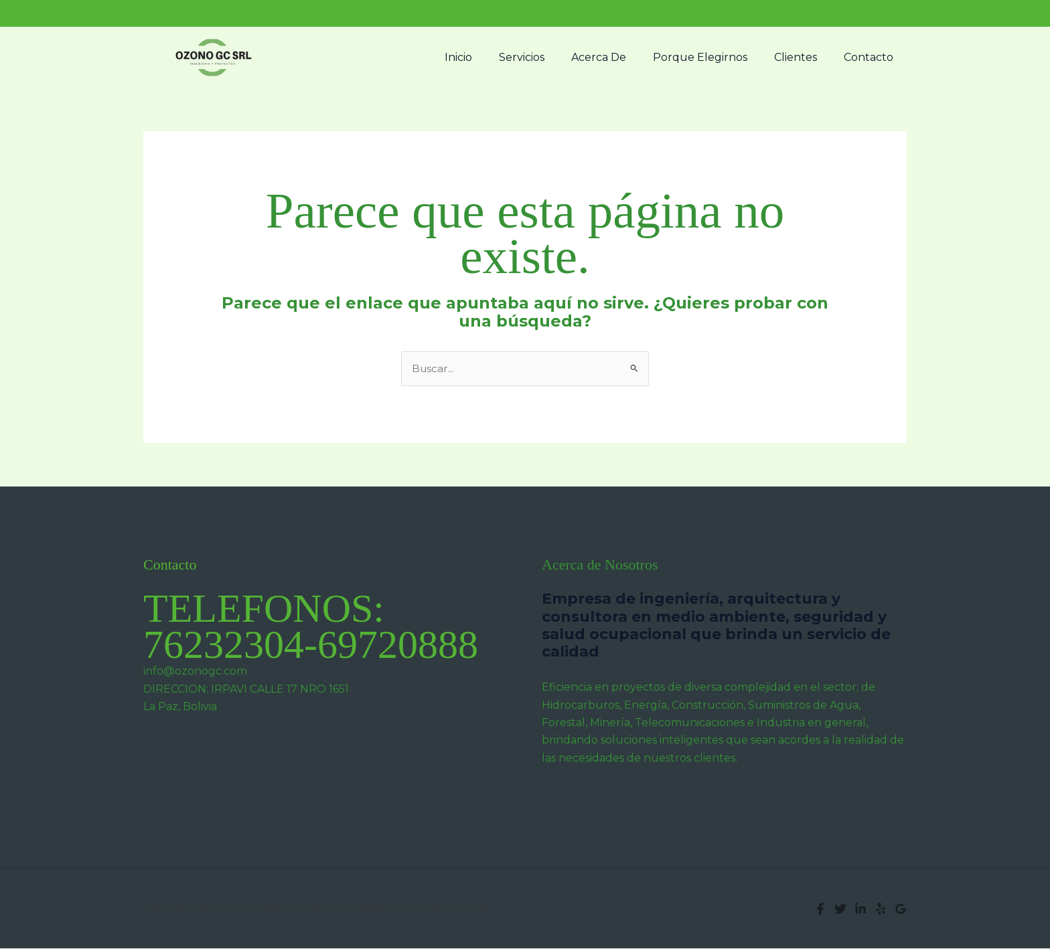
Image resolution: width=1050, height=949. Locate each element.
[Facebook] (820, 909)
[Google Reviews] (901, 909)
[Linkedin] (860, 909)
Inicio (488, 57)
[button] (893, 13)
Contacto (871, 57)
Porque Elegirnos (713, 57)
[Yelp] (881, 909)
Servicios (546, 57)
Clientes (803, 57)
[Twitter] (840, 909)
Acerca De (617, 57)
